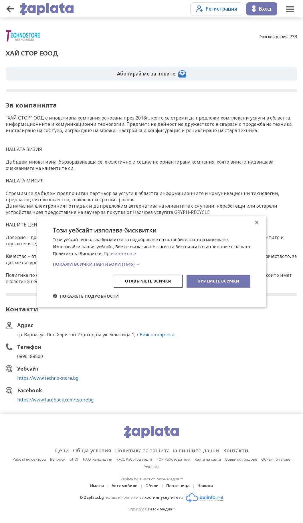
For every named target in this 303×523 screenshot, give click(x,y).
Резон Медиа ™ (161, 509)
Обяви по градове (241, 459)
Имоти (97, 485)
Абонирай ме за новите (151, 74)
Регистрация (216, 8)
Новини (205, 485)
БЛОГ (74, 459)
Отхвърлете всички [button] (148, 281)
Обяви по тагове (275, 459)
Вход (261, 8)
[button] (151, 264)
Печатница (178, 485)
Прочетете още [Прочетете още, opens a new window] (120, 253)
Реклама (151, 466)
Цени (62, 450)
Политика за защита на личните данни (167, 450)
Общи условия (92, 450)
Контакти (235, 450)
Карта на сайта (208, 459)
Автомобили (125, 485)
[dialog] (151, 261)
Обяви (152, 485)
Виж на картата (157, 334)
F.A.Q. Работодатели (134, 459)
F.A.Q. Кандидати (97, 459)
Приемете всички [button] (218, 281)
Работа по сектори (29, 459)
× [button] (257, 222)
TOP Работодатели (173, 459)
